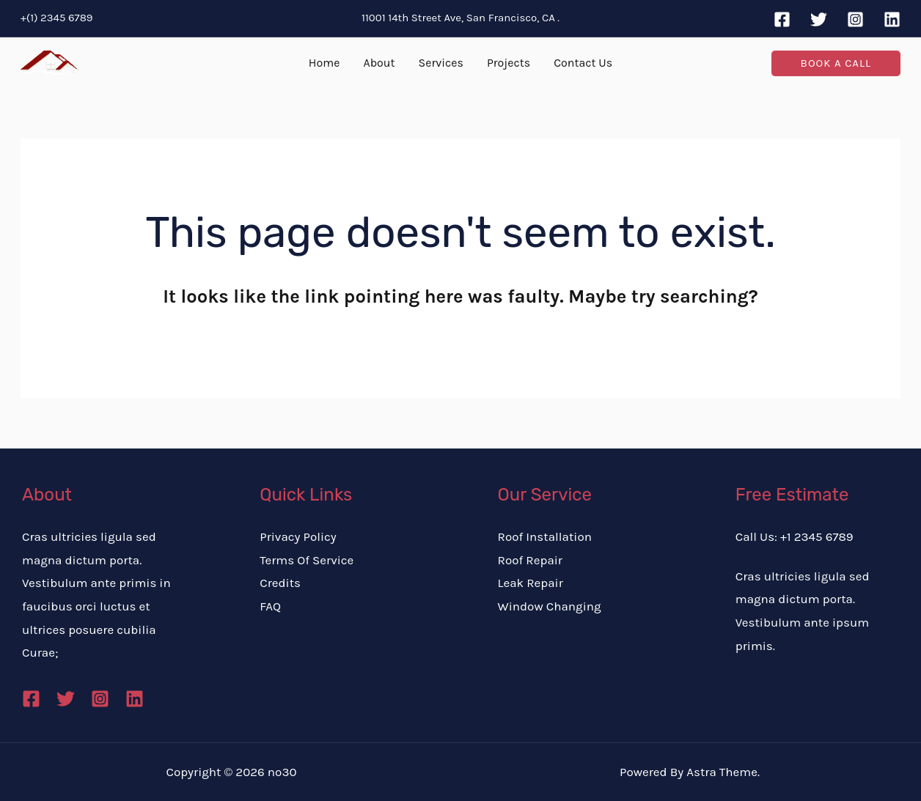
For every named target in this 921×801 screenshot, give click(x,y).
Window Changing (549, 606)
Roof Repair (530, 560)
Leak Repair (530, 582)
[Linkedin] (892, 19)
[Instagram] (855, 19)
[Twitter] (818, 19)
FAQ (270, 606)
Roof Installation (545, 536)
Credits (280, 582)
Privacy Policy (298, 536)
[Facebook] (782, 19)
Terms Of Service (306, 560)
